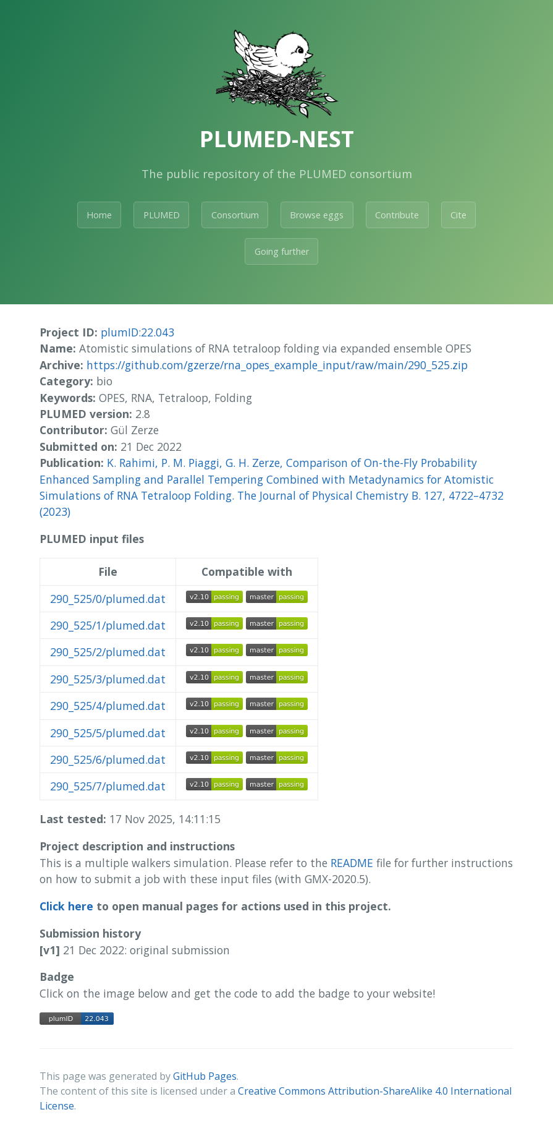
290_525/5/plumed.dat (108, 732)
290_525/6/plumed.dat (108, 759)
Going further (282, 251)
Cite (458, 215)
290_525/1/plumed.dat (108, 625)
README (352, 862)
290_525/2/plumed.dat (108, 651)
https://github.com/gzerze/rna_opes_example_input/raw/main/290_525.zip (277, 364)
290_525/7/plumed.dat (108, 786)
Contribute (397, 215)
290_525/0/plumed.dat (108, 598)
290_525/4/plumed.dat (108, 705)
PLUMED (161, 215)
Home (99, 215)
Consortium (235, 215)
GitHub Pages (205, 1076)
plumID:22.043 (137, 332)
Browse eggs (317, 215)
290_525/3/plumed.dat (108, 679)
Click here (66, 906)
